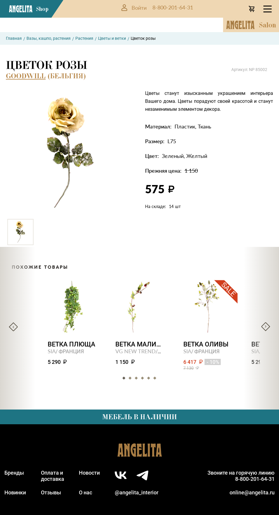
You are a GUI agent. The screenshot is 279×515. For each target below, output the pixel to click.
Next (265, 326)
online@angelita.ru (252, 492)
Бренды (14, 473)
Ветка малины (140, 344)
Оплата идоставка (52, 476)
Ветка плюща (71, 344)
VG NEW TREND (136, 351)
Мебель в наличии (139, 417)
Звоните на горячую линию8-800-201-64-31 (241, 476)
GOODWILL (26, 76)
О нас (85, 492)
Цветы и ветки (112, 38)
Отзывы (51, 492)
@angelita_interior (136, 492)
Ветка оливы (206, 344)
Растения (84, 38)
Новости (89, 473)
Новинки (15, 492)
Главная (14, 38)
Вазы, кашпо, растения (48, 38)
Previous (13, 326)
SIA (52, 351)
